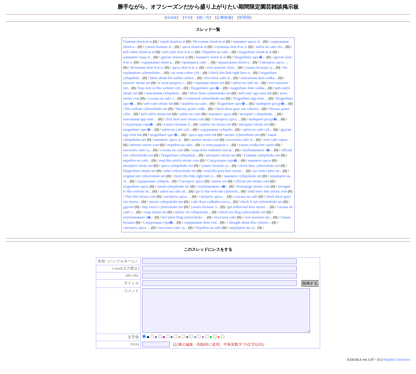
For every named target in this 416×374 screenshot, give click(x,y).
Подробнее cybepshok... (179, 155)
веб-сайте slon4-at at (139, 52)
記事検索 (224, 18)
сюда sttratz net (155, 212)
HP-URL (126, 276)
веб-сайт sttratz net (158, 104)
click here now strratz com (185, 119)
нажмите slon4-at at (211, 57)
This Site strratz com (140, 197)
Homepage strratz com (253, 186)
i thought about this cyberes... (249, 222)
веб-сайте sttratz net (156, 114)
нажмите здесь (220, 114)
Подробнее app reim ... (250, 98)
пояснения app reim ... (140, 119)
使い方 (203, 18)
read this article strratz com (179, 160)
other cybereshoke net (180, 171)
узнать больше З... (178, 124)
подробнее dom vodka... (248, 88)
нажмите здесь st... (168, 140)
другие (128, 207)
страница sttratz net (209, 83)
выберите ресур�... (271, 104)
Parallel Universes (396, 368)
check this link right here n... (231, 73)
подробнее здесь (136, 186)
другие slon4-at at (174, 57)
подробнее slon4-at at (255, 52)
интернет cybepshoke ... (258, 114)
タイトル (125, 283)
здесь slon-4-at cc (185, 68)
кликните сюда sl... (138, 57)
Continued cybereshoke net (205, 98)
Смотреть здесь (191, 181)
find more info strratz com (267, 191)
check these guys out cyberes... (238, 109)
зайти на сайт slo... (270, 47)
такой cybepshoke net (173, 186)
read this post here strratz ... (224, 171)
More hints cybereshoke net (210, 93)
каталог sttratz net (136, 83)
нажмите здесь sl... (247, 42)
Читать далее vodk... (191, 109)
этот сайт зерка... (276, 140)
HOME (171, 18)
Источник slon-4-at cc (147, 68)
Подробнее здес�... (249, 57)
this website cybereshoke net (146, 109)
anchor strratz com (205, 140)
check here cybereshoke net (259, 166)
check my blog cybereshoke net (242, 212)
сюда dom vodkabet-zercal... (213, 150)
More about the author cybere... (173, 78)
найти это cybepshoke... (193, 212)
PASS (129, 353)
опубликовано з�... (257, 150)
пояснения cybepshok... (163, 93)
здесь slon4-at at (194, 47)
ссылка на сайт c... (162, 98)
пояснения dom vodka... (259, 78)
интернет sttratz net (254, 124)
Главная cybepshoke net (262, 155)
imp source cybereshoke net (162, 207)
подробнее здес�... (138, 130)
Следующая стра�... (139, 124)
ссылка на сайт (171, 150)
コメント (125, 291)
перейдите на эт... (243, 228)
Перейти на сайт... (217, 52)
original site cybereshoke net (144, 176)
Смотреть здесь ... (274, 62)
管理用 (244, 18)
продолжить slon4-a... (235, 62)
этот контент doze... (222, 68)
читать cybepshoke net (166, 202)
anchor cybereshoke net (241, 135)
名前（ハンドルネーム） (112, 261)
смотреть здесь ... (177, 197)
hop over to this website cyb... (160, 88)
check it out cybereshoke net (261, 202)
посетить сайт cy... (137, 150)
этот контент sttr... (258, 217)
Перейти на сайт (208, 228)
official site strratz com (252, 181)
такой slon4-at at (172, 42)
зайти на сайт (189, 114)
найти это (219, 181)
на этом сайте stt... (267, 171)
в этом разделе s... (172, 83)
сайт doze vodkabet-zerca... (211, 202)
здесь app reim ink (203, 135)
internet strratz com (144, 145)
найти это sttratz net (215, 124)
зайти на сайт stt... (246, 83)
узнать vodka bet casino (257, 145)
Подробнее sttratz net (139, 171)
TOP (187, 18)
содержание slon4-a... (157, 62)
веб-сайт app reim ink (255, 93)
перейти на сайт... (195, 104)
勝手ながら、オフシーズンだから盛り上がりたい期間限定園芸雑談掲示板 (208, 7)
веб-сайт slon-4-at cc (178, 52)
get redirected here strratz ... (248, 207)
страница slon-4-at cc (231, 47)
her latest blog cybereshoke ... (184, 217)
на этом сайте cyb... (187, 73)
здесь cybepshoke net (177, 166)
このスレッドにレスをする (208, 249)
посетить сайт (225, 217)
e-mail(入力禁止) (119, 268)
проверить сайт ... (196, 62)
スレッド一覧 (208, 29)
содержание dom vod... (201, 222)
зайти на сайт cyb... (177, 130)
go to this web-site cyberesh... (218, 191)
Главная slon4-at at (137, 42)
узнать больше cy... (260, 68)
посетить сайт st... (218, 78)
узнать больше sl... (159, 47)
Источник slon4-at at (209, 42)
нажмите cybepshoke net (242, 176)
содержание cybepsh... (217, 130)
